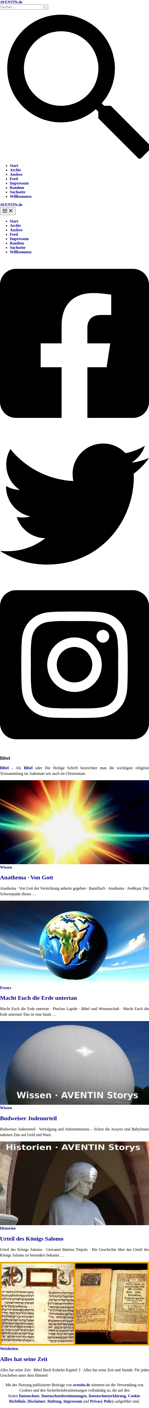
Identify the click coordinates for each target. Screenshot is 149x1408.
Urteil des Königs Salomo (31, 1238)
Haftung (54, 1401)
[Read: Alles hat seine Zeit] (74, 1344)
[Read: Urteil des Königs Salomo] (74, 1224)
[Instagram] (74, 748)
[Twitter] (74, 577)
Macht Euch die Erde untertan (38, 998)
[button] (74, 157)
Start (14, 165)
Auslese (16, 174)
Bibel (28, 768)
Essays (5, 988)
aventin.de (81, 1385)
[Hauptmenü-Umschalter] (8, 211)
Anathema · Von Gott (26, 877)
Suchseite (17, 192)
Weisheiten (9, 1349)
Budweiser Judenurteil (28, 1118)
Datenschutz (29, 1396)
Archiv (15, 170)
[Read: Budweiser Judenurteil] (74, 1103)
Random (17, 188)
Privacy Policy (102, 1401)
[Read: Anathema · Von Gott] (74, 863)
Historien (8, 1228)
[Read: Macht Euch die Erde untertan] (74, 983)
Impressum (19, 183)
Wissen (6, 867)
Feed (14, 179)
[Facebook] (74, 427)
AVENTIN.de (11, 2)
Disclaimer (36, 1401)
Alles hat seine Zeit (23, 1359)
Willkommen (21, 196)
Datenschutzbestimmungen (64, 1396)
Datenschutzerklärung (107, 1396)
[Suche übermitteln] (46, 7)
